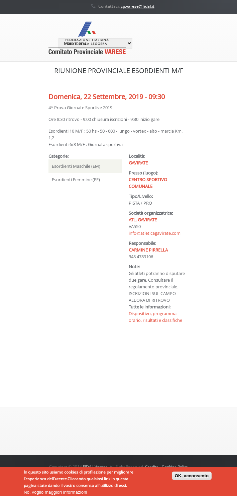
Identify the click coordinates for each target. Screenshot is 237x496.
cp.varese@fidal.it (137, 6)
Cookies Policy (175, 467)
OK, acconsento (192, 477)
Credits (151, 467)
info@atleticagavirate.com (155, 233)
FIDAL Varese (95, 467)
